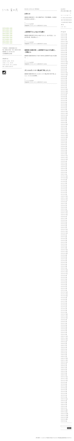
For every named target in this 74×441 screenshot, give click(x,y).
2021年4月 (63, 104)
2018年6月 (63, 165)
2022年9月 (63, 76)
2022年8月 (63, 78)
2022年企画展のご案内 (7, 30)
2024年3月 (63, 59)
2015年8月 (63, 216)
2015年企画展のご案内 (7, 42)
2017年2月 (63, 192)
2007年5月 (63, 389)
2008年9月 (63, 363)
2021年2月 (63, 107)
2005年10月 (63, 417)
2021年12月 (63, 89)
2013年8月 (63, 257)
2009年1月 (63, 356)
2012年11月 (63, 271)
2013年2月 (63, 266)
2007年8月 (63, 384)
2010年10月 (63, 317)
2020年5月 (63, 124)
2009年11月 (63, 338)
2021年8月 (63, 96)
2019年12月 (63, 133)
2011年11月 (63, 293)
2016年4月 (63, 205)
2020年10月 (63, 115)
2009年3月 (63, 352)
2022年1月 (63, 87)
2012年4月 (63, 284)
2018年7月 (63, 163)
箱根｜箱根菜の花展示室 (7, 66)
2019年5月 (63, 146)
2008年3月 (63, 373)
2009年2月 (63, 354)
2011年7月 (63, 301)
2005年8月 (63, 421)
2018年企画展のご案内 (7, 37)
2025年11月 (63, 41)
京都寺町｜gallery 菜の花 (8, 61)
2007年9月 (63, 382)
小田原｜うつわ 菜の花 (7, 62)
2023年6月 (63, 69)
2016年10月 (63, 200)
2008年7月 (63, 367)
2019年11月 (63, 135)
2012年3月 (63, 286)
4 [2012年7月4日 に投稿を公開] (64, 15)
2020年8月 (63, 118)
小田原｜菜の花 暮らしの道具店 (9, 64)
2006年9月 (63, 400)
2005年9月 (63, 419)
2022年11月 (63, 74)
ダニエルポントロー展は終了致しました (38, 70)
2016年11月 (63, 198)
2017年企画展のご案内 (7, 39)
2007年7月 (63, 386)
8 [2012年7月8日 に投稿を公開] (70, 15)
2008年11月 (63, 360)
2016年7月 (63, 203)
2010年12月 (63, 314)
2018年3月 (63, 170)
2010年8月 (63, 321)
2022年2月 (63, 85)
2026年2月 (63, 37)
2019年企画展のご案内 (7, 35)
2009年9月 (63, 341)
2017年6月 (63, 185)
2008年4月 (63, 371)
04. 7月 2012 (27, 62)
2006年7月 (63, 402)
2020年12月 (63, 111)
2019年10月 (63, 137)
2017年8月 (63, 181)
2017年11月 (63, 176)
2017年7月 (63, 183)
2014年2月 (63, 246)
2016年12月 (63, 196)
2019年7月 (63, 142)
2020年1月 (63, 131)
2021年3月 (63, 106)
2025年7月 (63, 48)
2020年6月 (63, 122)
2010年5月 (63, 327)
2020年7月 (63, 120)
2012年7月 (63, 279)
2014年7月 (63, 236)
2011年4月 (63, 306)
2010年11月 (63, 316)
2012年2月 (63, 288)
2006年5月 (63, 406)
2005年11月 (63, 415)
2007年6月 (63, 387)
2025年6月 (63, 50)
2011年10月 (63, 295)
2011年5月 (63, 305)
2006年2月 (63, 410)
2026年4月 (63, 34)
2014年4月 (63, 242)
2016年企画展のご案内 (7, 41)
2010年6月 (63, 325)
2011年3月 (63, 308)
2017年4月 (63, 188)
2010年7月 (63, 323)
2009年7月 (63, 345)
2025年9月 (63, 45)
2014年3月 (63, 244)
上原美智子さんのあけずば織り (35, 32)
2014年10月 (63, 233)
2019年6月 (63, 144)
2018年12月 (63, 155)
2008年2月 (63, 375)
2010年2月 (63, 332)
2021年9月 (63, 94)
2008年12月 (63, 358)
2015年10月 (63, 214)
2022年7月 (63, 80)
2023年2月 (63, 71)
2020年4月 (63, 126)
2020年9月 (63, 117)
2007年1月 (63, 397)
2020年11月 (63, 113)
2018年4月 (63, 168)
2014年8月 (63, 235)
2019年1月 (63, 153)
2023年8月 (63, 67)
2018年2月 (63, 172)
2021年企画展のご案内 (7, 31)
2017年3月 (63, 190)
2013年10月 (63, 253)
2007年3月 (63, 393)
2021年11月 (63, 91)
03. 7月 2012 (27, 80)
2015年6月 (63, 220)
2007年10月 (63, 380)
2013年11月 (63, 251)
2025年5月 (63, 52)
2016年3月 (63, 207)
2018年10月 (63, 159)
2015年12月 (63, 211)
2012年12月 (63, 270)
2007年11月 (63, 378)
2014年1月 (63, 247)
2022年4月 (63, 83)
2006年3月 (63, 408)
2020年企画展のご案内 (7, 33)
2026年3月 (63, 36)
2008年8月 (63, 365)
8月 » (65, 26)
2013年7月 (63, 258)
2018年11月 (63, 157)
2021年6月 (63, 100)
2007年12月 (63, 376)
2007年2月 (63, 395)
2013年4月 (63, 264)
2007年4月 (63, 391)
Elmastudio (54, 437)
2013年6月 (63, 260)
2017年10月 (63, 177)
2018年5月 (63, 166)
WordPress (69, 437)
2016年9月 (63, 201)
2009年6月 (63, 347)
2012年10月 (63, 273)
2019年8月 (63, 141)
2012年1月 (63, 290)
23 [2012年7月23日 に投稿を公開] (61, 22)
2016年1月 (63, 209)
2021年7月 (63, 98)
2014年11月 (63, 231)
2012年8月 (63, 277)
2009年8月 (63, 343)
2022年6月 (63, 82)
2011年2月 (63, 310)
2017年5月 (63, 187)
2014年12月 (63, 229)
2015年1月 (63, 227)
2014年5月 (63, 240)
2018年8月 (63, 161)
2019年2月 (63, 152)
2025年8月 (63, 47)
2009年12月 (63, 336)
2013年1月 (63, 268)
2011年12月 (63, 292)
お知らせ (27, 13)
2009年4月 (63, 351)
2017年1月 (63, 194)
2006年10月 (63, 399)
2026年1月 (63, 39)
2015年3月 (63, 223)
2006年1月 (63, 411)
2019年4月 (63, 148)
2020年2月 (63, 129)
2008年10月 (63, 362)
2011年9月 (63, 297)
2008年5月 (63, 369)
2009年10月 (63, 340)
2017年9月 (63, 179)
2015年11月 (63, 212)
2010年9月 (63, 319)
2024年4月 (63, 58)
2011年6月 (63, 303)
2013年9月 (63, 255)
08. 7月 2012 (27, 42)
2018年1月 (63, 174)
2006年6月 (63, 404)
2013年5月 (63, 262)
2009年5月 (63, 349)
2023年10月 (63, 63)
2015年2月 (63, 225)
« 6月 (62, 26)
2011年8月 (63, 299)
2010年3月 (63, 330)
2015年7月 (63, 218)
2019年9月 (63, 139)
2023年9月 (63, 65)
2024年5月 (63, 56)
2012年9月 (63, 275)
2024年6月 (63, 54)
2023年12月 (63, 61)
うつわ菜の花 (5, 3)
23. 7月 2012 (27, 24)
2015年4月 (63, 222)
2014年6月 (63, 238)
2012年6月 (63, 281)
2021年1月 (63, 109)
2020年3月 (63, 128)
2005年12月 (63, 413)
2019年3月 (63, 150)
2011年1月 (63, 312)
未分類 (31, 25)
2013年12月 (63, 249)
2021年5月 (63, 102)
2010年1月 (63, 334)
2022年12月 (63, 72)
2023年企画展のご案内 (7, 28)
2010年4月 (63, 328)
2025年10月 (63, 43)
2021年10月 (63, 93)
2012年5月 (63, 282)
